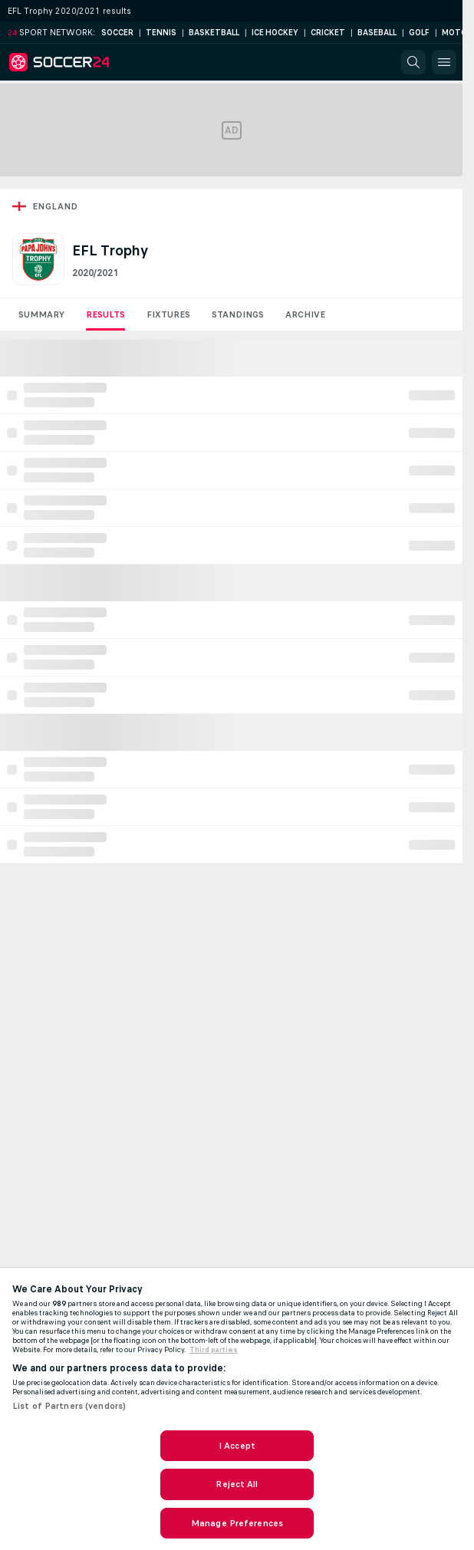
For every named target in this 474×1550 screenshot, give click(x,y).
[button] (413, 62)
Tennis (161, 33)
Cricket (328, 33)
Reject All (237, 1484)
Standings (238, 314)
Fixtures (168, 314)
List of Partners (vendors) (69, 1405)
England (55, 206)
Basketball (214, 33)
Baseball (377, 33)
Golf (419, 33)
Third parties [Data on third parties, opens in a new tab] (213, 1349)
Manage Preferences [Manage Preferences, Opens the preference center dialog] (237, 1523)
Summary (41, 314)
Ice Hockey (275, 33)
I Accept (237, 1445)
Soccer (117, 33)
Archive (305, 314)
